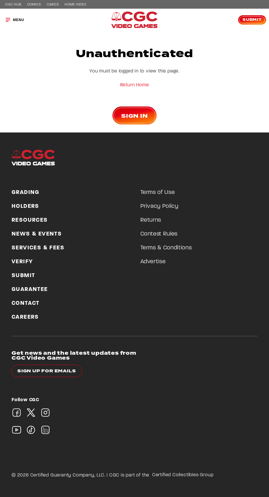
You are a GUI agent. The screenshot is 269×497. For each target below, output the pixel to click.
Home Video (75, 4)
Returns (150, 220)
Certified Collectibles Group (183, 475)
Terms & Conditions (166, 248)
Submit (252, 20)
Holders (25, 206)
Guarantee (30, 289)
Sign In (134, 116)
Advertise (153, 262)
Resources (30, 220)
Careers (25, 317)
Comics (34, 4)
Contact (25, 303)
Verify (22, 262)
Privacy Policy (159, 206)
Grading (25, 192)
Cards (53, 4)
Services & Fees (38, 248)
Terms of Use (157, 192)
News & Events (37, 234)
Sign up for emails (46, 371)
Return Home (134, 85)
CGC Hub (13, 4)
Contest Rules (159, 234)
